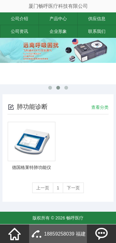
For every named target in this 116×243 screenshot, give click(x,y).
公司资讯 (19, 31)
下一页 (73, 187)
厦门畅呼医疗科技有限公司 (58, 6)
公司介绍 (19, 18)
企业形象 (58, 31)
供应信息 (96, 18)
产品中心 (58, 18)
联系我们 (96, 31)
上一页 (42, 187)
